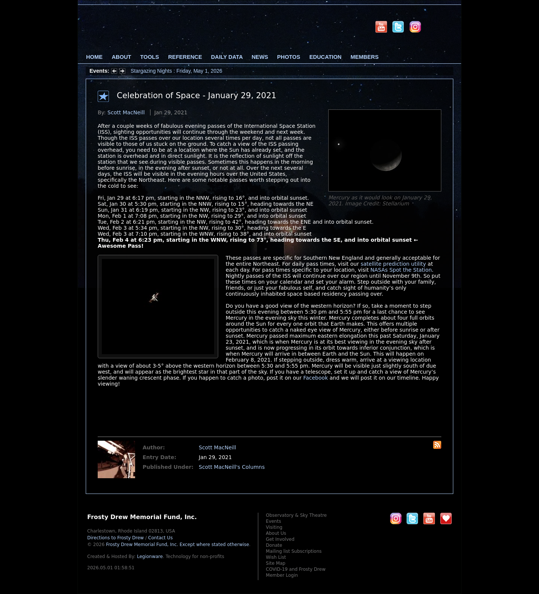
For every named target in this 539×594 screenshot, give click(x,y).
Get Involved (280, 539)
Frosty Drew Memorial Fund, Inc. (177, 544)
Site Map (275, 563)
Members (365, 57)
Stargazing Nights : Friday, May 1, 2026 (176, 71)
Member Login (282, 575)
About (121, 57)
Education (325, 57)
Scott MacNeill (126, 112)
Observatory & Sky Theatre (296, 515)
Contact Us (160, 537)
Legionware (150, 556)
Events (273, 521)
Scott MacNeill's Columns (232, 467)
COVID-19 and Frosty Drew (295, 569)
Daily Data (227, 57)
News (260, 57)
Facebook (315, 378)
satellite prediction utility (393, 264)
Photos (288, 57)
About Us (276, 533)
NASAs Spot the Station (401, 270)
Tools (149, 57)
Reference (185, 57)
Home (94, 57)
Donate (274, 545)
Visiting (274, 527)
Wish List (276, 557)
